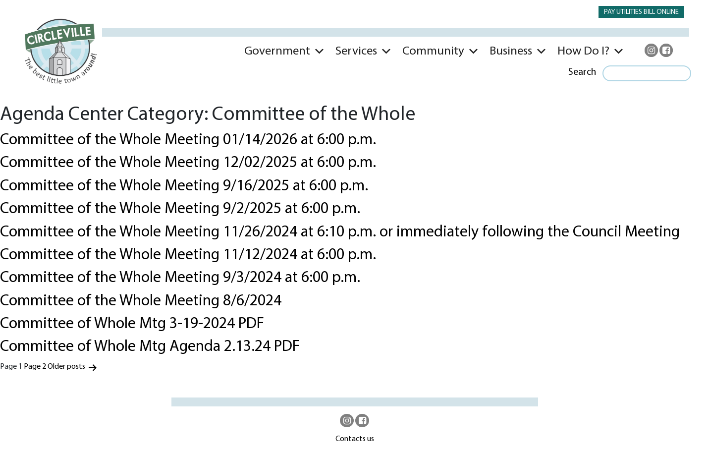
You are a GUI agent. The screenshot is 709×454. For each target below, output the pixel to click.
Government (277, 51)
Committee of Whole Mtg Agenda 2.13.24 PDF (150, 347)
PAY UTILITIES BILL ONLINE (641, 12)
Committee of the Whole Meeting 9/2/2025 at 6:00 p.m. (180, 209)
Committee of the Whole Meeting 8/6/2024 (140, 301)
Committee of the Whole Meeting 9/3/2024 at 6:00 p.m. (180, 278)
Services (356, 51)
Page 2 (35, 367)
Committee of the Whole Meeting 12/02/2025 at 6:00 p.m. (188, 163)
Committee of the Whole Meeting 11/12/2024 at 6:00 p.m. (188, 255)
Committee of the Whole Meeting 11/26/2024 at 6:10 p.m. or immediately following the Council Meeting (340, 232)
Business (511, 51)
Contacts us (354, 439)
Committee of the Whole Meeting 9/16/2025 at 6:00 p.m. (184, 186)
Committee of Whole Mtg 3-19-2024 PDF (132, 324)
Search (582, 72)
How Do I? (583, 51)
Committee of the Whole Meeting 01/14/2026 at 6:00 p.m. (188, 140)
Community (433, 51)
